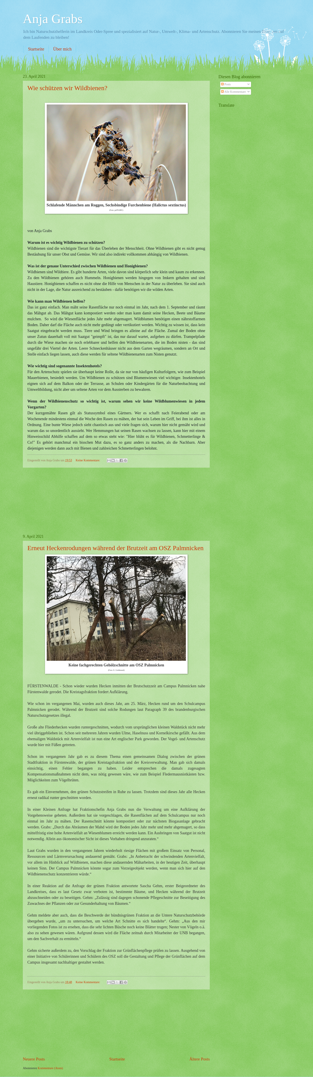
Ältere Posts (199, 1059)
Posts (226, 84)
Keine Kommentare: (88, 460)
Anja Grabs (53, 19)
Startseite (36, 49)
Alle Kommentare (233, 91)
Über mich (62, 49)
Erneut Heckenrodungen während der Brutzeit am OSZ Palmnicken (115, 547)
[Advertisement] (116, 501)
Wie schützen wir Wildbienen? (67, 87)
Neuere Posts (34, 1059)
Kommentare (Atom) (50, 1068)
